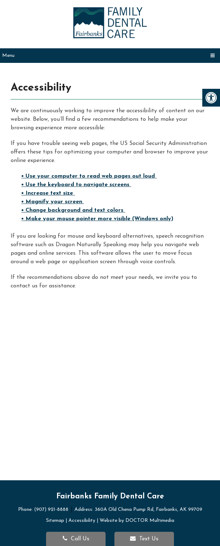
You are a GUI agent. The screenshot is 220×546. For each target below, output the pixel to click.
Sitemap (55, 520)
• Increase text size (48, 193)
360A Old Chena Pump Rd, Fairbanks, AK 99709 (148, 509)
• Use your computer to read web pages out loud (89, 176)
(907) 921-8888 (52, 509)
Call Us (76, 538)
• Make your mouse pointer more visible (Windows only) (97, 219)
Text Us (144, 538)
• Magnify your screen (52, 202)
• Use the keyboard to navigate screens (76, 185)
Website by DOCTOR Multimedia (137, 520)
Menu (8, 55)
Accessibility (81, 520)
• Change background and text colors (73, 210)
